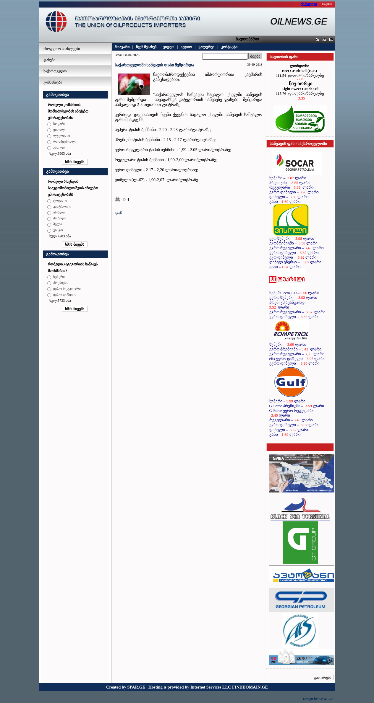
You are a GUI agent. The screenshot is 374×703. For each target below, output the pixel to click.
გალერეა (206, 47)
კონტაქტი (229, 47)
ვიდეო (168, 47)
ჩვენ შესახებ (146, 47)
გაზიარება (322, 678)
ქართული (309, 4)
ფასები (49, 60)
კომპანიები (52, 82)
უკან (118, 213)
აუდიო (186, 47)
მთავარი (122, 47)
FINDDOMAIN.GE (250, 687)
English (327, 4)
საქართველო (55, 71)
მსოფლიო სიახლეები (61, 49)
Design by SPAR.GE (318, 699)
